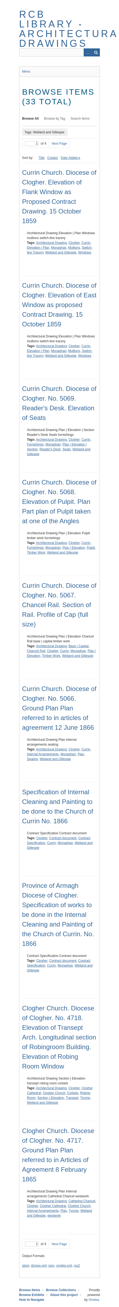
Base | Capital (79, 646)
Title (41, 158)
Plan (81, 754)
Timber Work (36, 552)
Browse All (30, 118)
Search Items (80, 118)
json (51, 1265)
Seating (32, 759)
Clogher (74, 243)
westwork (54, 1215)
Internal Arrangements (43, 754)
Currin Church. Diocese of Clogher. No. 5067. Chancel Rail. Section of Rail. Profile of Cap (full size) (59, 605)
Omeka (94, 1300)
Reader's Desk (50, 449)
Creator (52, 158)
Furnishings (35, 444)
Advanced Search (88, 52)
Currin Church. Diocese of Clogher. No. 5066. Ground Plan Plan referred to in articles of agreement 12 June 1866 (59, 708)
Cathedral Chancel (82, 1201)
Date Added (69, 158)
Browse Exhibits (31, 1295)
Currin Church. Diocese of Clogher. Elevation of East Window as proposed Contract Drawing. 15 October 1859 (59, 305)
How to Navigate (31, 1300)
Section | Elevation (50, 1098)
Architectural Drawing (51, 243)
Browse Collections (61, 1290)
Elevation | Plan (38, 248)
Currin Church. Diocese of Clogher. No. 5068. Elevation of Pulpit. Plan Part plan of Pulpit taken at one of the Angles (59, 502)
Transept (72, 1098)
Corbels (72, 1093)
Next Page (59, 143)
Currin (86, 243)
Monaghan (58, 248)
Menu (26, 71)
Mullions (74, 248)
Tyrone (85, 1098)
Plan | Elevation (73, 548)
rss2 (77, 1265)
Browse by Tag (54, 118)
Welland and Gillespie (60, 252)
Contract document (62, 838)
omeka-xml (64, 1265)
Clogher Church (54, 1093)
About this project (64, 1295)
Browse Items (29, 1290)
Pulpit (91, 548)
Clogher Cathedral (53, 1206)
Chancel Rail (36, 651)
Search (96, 52)
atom (25, 1265)
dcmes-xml (39, 1265)
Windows (84, 252)
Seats (66, 449)
